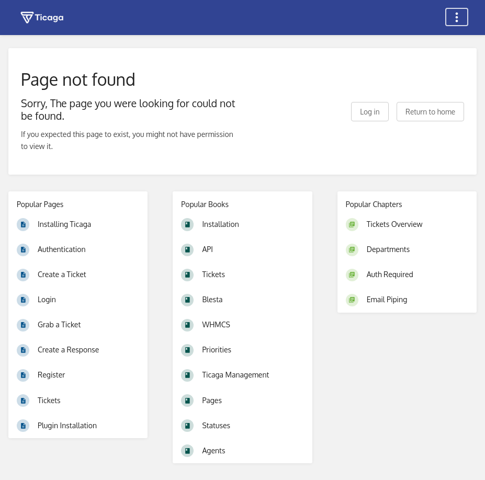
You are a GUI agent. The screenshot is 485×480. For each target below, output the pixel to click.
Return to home (430, 111)
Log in (369, 111)
